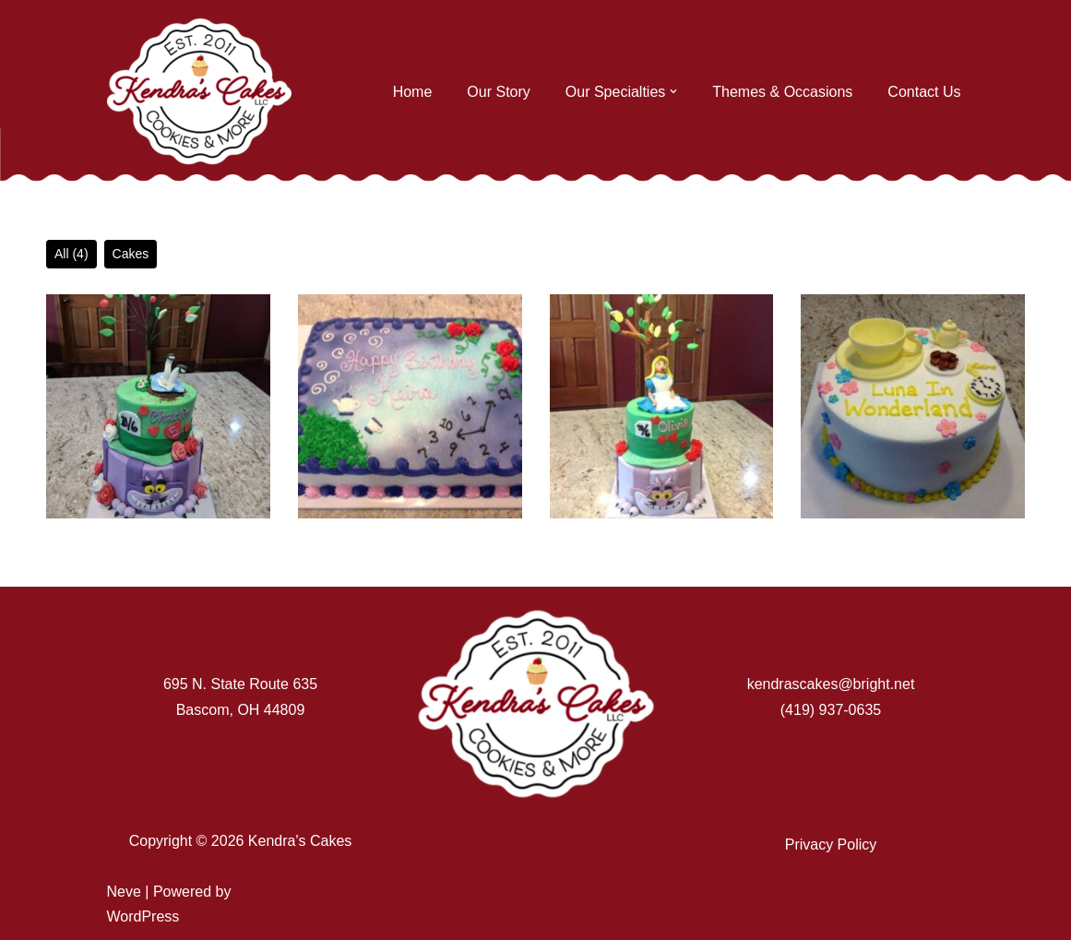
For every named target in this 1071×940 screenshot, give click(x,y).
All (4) (71, 253)
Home (413, 92)
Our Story (498, 92)
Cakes (131, 253)
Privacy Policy (831, 844)
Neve (124, 891)
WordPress (143, 916)
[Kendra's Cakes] (199, 91)
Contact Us (923, 92)
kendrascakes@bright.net (831, 684)
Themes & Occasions (782, 92)
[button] (673, 91)
